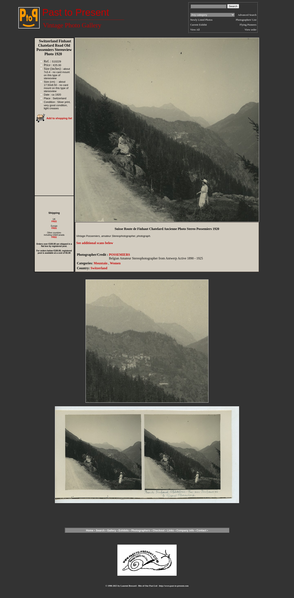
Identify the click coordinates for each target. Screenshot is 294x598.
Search (100, 530)
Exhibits (123, 530)
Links (170, 530)
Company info (185, 530)
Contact (201, 530)
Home (89, 530)
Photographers (140, 530)
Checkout (159, 530)
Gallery (111, 530)
